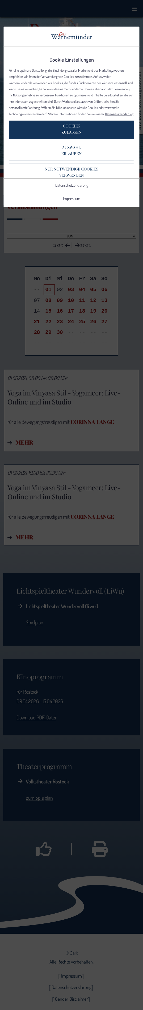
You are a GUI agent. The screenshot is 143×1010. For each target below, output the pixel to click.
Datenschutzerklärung (119, 114)
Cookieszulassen (72, 129)
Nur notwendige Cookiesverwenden (71, 172)
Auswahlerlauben (71, 151)
